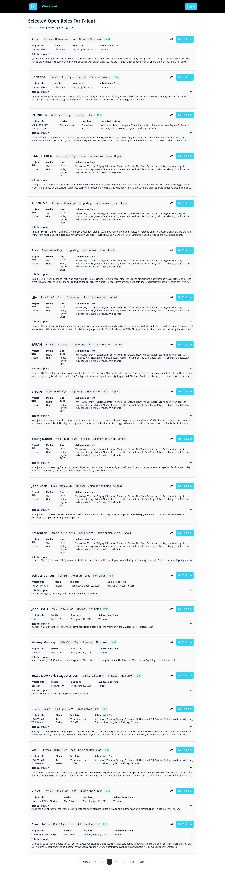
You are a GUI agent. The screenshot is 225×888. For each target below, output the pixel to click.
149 (132, 861)
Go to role (185, 39)
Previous (83, 861)
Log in (191, 6)
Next (143, 861)
